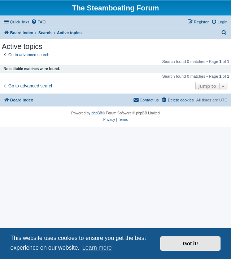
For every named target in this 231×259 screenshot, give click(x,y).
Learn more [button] (97, 248)
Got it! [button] (190, 243)
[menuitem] (38, 22)
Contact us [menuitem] (146, 99)
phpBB (96, 113)
